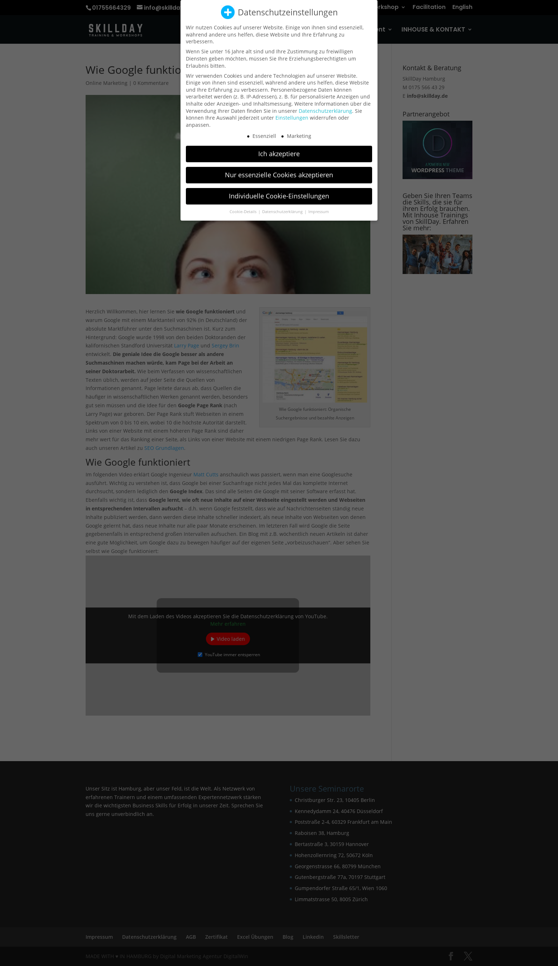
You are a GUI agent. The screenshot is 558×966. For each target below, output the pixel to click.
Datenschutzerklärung (325, 105)
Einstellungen (291, 112)
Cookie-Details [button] (244, 206)
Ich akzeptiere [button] (279, 148)
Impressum (318, 206)
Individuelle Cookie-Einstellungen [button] (279, 190)
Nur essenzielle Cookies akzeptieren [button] (279, 169)
